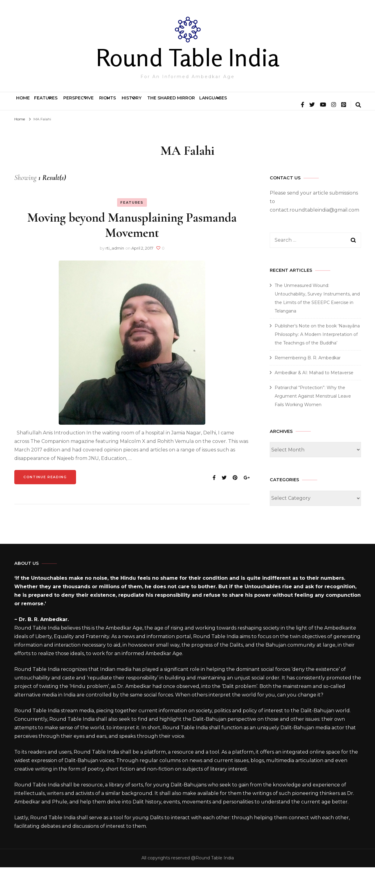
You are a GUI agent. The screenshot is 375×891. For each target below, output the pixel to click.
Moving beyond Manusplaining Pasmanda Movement (132, 248)
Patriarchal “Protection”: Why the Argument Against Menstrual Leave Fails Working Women (313, 420)
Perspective (119, 104)
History (210, 104)
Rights (167, 104)
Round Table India (187, 57)
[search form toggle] (358, 129)
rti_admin (115, 271)
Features (67, 104)
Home (30, 104)
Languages (325, 104)
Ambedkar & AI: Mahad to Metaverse (314, 396)
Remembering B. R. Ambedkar (308, 381)
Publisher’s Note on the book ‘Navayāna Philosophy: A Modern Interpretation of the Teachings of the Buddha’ (317, 358)
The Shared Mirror (268, 104)
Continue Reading (45, 501)
